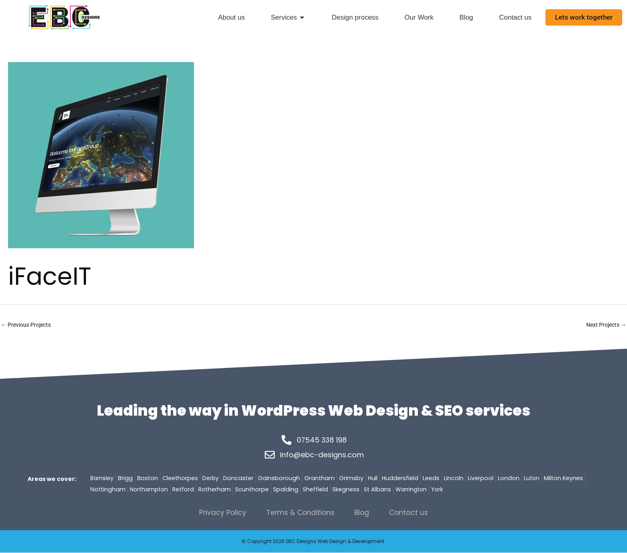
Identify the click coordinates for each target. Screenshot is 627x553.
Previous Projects (28, 325)
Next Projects (604, 325)
